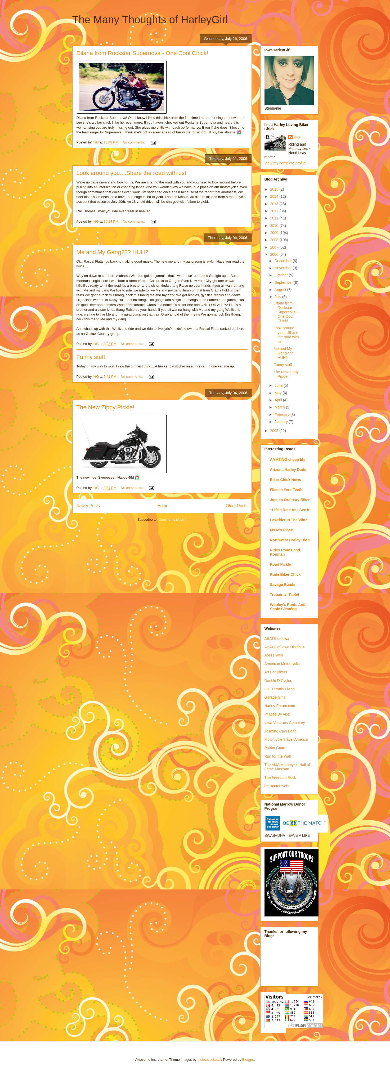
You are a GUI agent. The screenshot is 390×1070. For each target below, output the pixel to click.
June (279, 385)
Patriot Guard (275, 748)
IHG (297, 137)
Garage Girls (275, 697)
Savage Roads (282, 584)
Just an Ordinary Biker (290, 500)
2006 (274, 254)
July (278, 297)
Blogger (248, 1060)
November (284, 268)
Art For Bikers (276, 672)
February (282, 414)
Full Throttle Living (280, 689)
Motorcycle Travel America (286, 739)
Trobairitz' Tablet (284, 594)
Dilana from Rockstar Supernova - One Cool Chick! (142, 53)
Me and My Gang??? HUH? (112, 252)
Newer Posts (88, 505)
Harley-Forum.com (280, 706)
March (280, 407)
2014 (274, 196)
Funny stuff (91, 357)
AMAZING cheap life (288, 459)
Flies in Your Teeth (286, 490)
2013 (274, 204)
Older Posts (236, 505)
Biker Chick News (285, 480)
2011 (274, 218)
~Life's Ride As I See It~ (291, 510)
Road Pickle (280, 564)
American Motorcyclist (283, 664)
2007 (274, 247)
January (282, 422)
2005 (274, 431)
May (279, 393)
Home (162, 505)
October (282, 275)
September (284, 282)
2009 (274, 233)
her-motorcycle (277, 786)
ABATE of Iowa (277, 638)
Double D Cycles (278, 680)
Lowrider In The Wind (289, 520)
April (279, 400)
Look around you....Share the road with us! (131, 173)
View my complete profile (285, 163)
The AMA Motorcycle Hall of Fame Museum (287, 767)
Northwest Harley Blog (290, 540)
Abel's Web (274, 655)
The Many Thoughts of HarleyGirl (150, 19)
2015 (274, 189)
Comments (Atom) (172, 519)
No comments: (134, 142)
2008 (274, 240)
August (281, 289)
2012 (274, 211)
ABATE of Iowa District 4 (285, 647)
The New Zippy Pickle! (106, 407)
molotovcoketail (209, 1060)
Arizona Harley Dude (288, 469)
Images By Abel (277, 714)
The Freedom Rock (280, 777)
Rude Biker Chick (285, 574)
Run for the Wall (278, 756)
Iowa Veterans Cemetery (285, 723)
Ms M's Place (281, 530)
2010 (274, 225)
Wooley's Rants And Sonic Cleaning (288, 607)
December (284, 261)
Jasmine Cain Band (281, 731)
